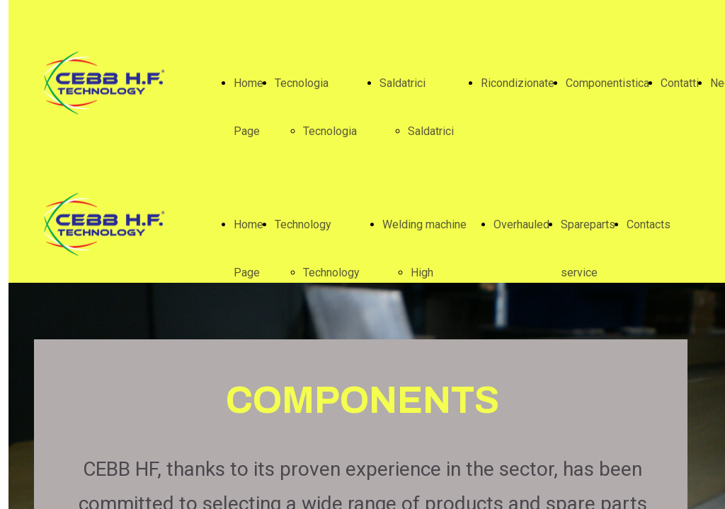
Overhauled (521, 224)
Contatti (680, 83)
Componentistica (607, 83)
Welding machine (424, 224)
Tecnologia (302, 83)
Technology (303, 224)
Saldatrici (402, 83)
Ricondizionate (517, 83)
